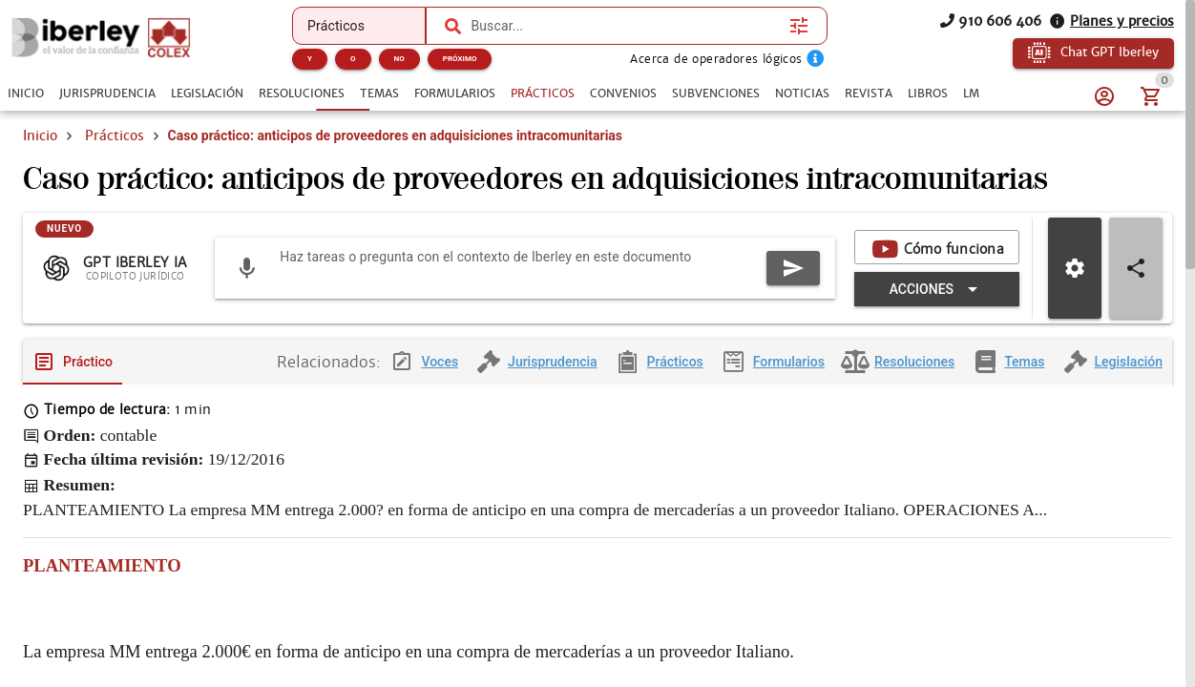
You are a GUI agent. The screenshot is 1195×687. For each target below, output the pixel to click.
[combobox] (625, 25)
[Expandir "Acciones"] (936, 290)
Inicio (40, 135)
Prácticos (114, 135)
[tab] (26, 93)
